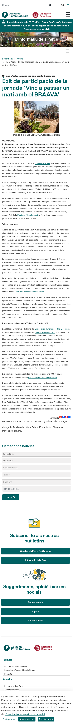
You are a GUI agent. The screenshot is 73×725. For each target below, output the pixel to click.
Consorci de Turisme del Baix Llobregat (52, 329)
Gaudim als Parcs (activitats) (35, 551)
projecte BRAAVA (42, 163)
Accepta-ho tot (27, 719)
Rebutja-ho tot (46, 719)
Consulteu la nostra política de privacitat (25, 714)
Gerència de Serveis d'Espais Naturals (20, 670)
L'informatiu (7, 58)
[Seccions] (9, 482)
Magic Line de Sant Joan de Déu (42, 377)
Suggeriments (35, 602)
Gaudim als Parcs (11, 689)
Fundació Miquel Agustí (27, 215)
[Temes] (7, 475)
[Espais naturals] (12, 467)
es (68, 5)
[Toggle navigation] (68, 14)
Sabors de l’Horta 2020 (45, 332)
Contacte (8, 674)
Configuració (9, 719)
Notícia (20, 58)
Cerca (10, 497)
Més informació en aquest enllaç (29, 292)
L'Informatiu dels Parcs (36, 560)
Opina (35, 611)
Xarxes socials (35, 620)
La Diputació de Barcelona (15, 666)
